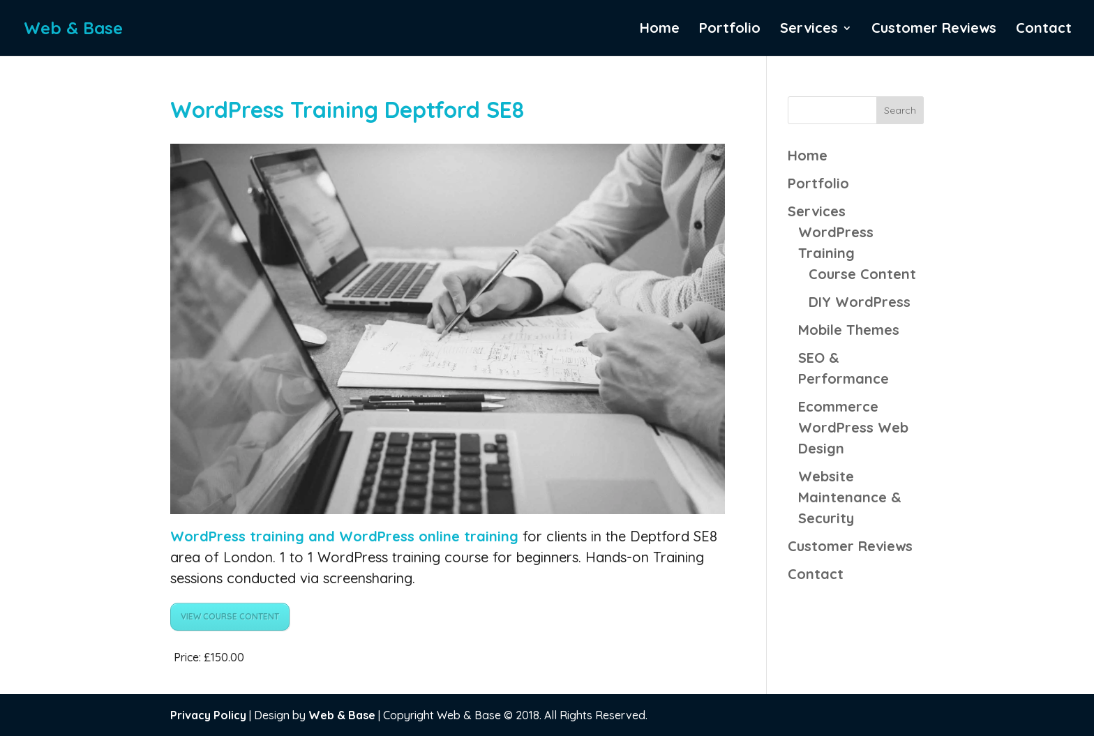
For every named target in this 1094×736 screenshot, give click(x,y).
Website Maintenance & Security (849, 497)
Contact (1044, 29)
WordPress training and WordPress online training (346, 536)
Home (660, 29)
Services (809, 29)
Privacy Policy (208, 715)
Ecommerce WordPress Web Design (853, 427)
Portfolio (729, 29)
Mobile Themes (848, 329)
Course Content (862, 274)
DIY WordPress (860, 301)
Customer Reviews (933, 29)
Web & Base (341, 715)
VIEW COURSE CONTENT (230, 616)
